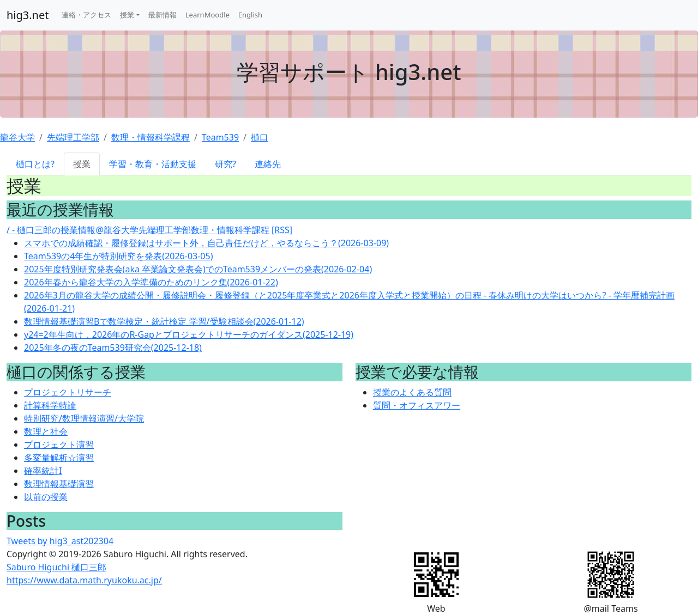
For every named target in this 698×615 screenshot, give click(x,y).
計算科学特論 (50, 405)
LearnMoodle (207, 15)
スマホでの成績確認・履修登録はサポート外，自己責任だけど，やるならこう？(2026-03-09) (206, 243)
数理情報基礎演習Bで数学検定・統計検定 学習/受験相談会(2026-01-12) (164, 321)
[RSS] (282, 230)
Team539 (220, 137)
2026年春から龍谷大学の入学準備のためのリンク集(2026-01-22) (151, 282)
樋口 (259, 137)
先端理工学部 (73, 137)
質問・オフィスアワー (416, 405)
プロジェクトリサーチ (67, 392)
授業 (127, 15)
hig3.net (28, 15)
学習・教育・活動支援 (152, 164)
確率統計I (43, 471)
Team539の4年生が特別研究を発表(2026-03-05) (118, 256)
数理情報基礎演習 (59, 484)
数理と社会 (46, 431)
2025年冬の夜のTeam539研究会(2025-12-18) (113, 348)
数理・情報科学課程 (150, 137)
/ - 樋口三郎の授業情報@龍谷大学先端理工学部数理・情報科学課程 (138, 230)
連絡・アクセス (86, 15)
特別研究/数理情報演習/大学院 (84, 418)
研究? (225, 164)
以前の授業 (46, 497)
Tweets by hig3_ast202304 (60, 541)
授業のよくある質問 (412, 392)
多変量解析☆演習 (59, 458)
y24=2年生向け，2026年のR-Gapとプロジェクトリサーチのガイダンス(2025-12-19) (188, 334)
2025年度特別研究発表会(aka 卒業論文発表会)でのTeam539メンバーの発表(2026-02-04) (198, 269)
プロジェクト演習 (59, 444)
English (250, 15)
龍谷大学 (17, 137)
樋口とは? (35, 164)
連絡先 (268, 164)
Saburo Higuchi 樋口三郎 (56, 567)
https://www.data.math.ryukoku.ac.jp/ (84, 580)
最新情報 (162, 15)
